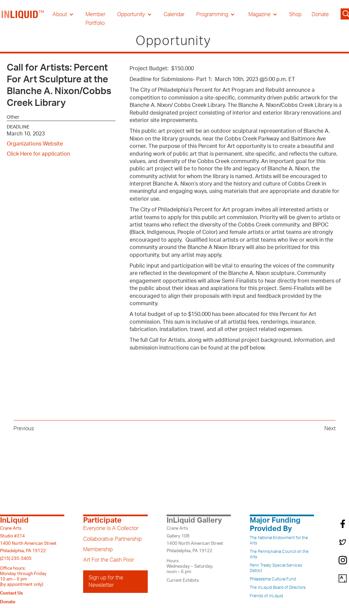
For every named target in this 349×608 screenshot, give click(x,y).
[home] (23, 18)
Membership (98, 549)
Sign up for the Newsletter (106, 581)
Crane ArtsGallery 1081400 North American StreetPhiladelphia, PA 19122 (195, 539)
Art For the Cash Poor (108, 560)
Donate (320, 14)
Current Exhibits (183, 580)
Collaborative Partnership (112, 539)
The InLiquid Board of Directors (278, 587)
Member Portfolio (95, 19)
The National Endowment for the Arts (279, 540)
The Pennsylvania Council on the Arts (279, 554)
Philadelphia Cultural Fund (273, 579)
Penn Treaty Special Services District (276, 568)
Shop (295, 14)
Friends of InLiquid (266, 596)
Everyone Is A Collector (110, 528)
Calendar (174, 14)
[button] (63, 14)
